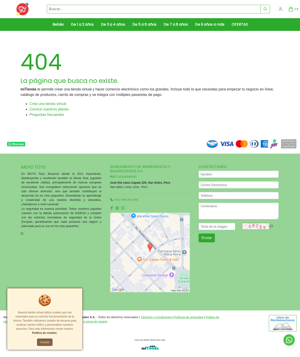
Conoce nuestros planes (49, 109)
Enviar (207, 238)
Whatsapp (16, 144)
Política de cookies (44, 333)
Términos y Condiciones (156, 317)
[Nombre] (239, 174)
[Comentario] (239, 211)
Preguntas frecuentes (47, 115)
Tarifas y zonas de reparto (90, 321)
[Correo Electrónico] (239, 184)
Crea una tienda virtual (48, 104)
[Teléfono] (239, 195)
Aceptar (44, 342)
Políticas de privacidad (188, 317)
